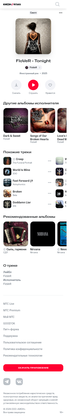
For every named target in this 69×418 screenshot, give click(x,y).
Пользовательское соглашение (22, 343)
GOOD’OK (9, 324)
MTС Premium (11, 310)
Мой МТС (9, 317)
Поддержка (10, 336)
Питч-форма (11, 329)
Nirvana (35, 249)
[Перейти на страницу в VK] (19, 381)
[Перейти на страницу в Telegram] (6, 381)
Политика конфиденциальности (22, 349)
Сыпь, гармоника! (18, 249)
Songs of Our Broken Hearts (39, 137)
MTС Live (8, 304)
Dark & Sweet (11, 136)
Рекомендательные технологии (22, 356)
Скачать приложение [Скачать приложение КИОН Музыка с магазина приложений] (33, 368)
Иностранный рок (29, 73)
